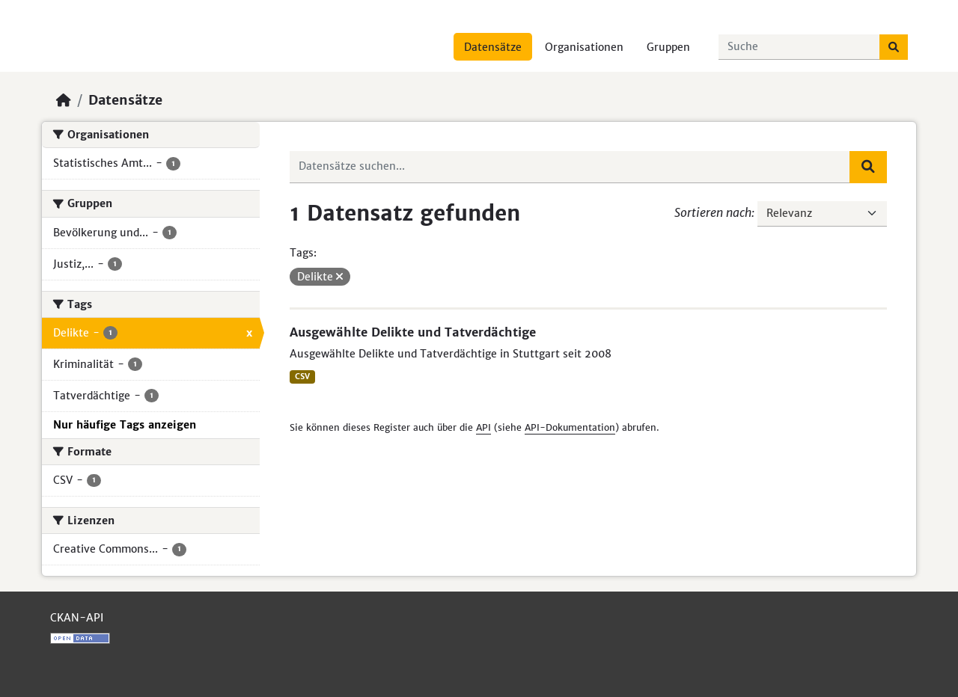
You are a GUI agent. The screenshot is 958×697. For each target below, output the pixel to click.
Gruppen (668, 47)
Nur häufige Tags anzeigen (124, 425)
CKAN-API (76, 617)
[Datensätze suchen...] (799, 47)
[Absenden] (893, 47)
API (483, 427)
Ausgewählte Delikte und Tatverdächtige (413, 332)
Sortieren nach (712, 212)
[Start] (63, 100)
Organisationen (584, 47)
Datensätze (493, 47)
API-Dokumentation (570, 427)
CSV (302, 376)
